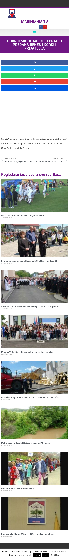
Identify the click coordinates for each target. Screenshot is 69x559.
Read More (55, 555)
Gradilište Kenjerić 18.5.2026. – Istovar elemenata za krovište (30, 397)
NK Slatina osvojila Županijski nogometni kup (22, 215)
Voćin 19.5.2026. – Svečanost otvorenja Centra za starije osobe (30, 306)
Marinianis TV (34, 21)
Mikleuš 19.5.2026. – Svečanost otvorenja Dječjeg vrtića (27, 352)
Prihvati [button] (37, 555)
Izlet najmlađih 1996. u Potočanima (17, 488)
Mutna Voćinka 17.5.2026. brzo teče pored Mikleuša (25, 443)
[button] (34, 32)
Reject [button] (46, 555)
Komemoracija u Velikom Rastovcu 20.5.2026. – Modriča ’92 (29, 261)
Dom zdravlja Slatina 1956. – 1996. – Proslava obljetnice (27, 534)
